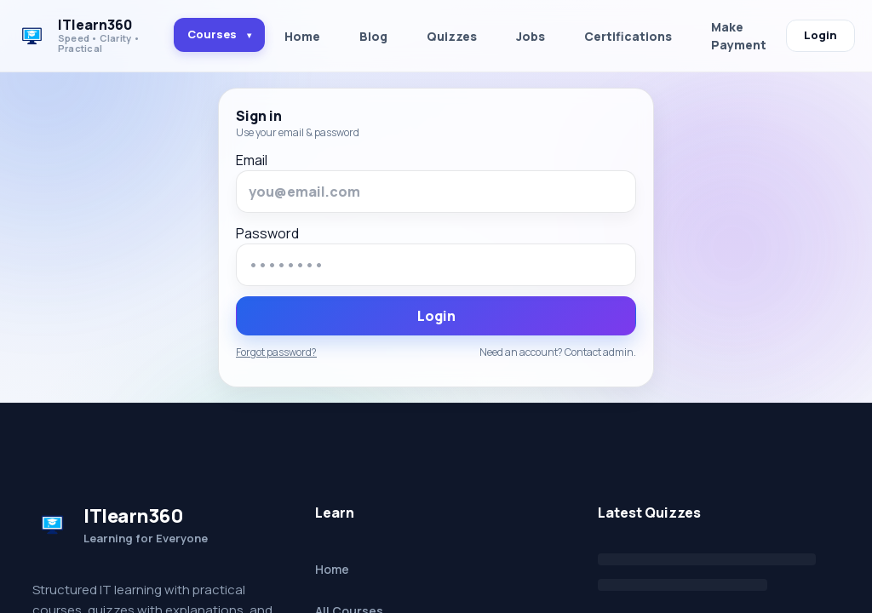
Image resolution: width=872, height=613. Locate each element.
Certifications (628, 36)
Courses (219, 34)
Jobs (530, 36)
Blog (373, 36)
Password (267, 233)
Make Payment (738, 36)
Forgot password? (276, 352)
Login (820, 35)
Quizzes (452, 36)
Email (251, 160)
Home (302, 36)
